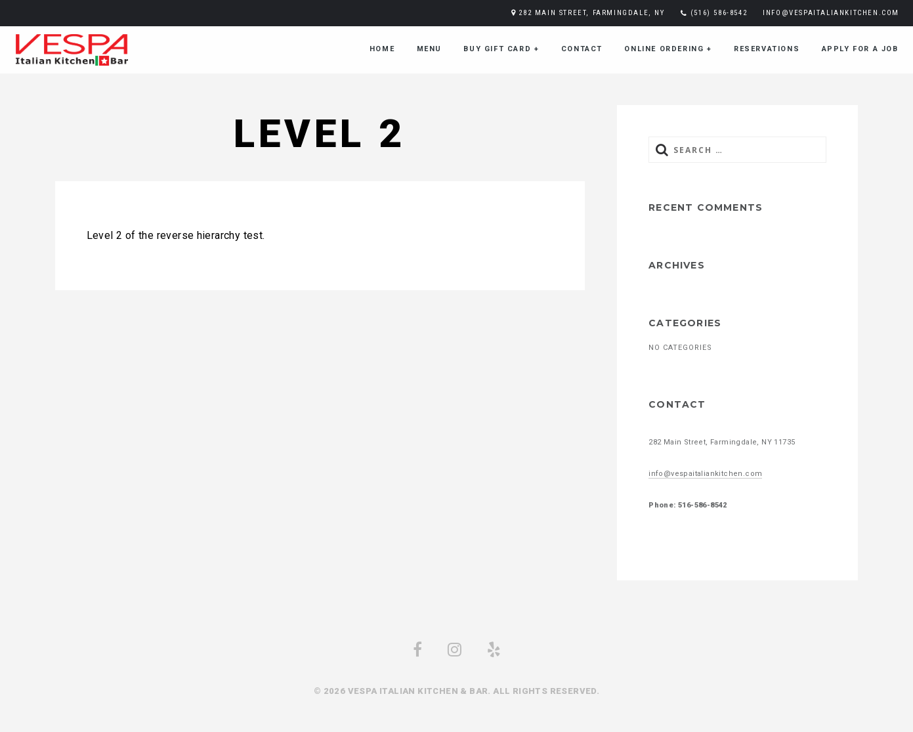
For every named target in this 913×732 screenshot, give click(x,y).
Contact (582, 49)
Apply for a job (860, 49)
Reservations (766, 49)
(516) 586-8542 (718, 13)
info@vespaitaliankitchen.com (831, 13)
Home (382, 49)
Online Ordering (667, 49)
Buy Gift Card (501, 49)
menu (429, 49)
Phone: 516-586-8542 (687, 505)
